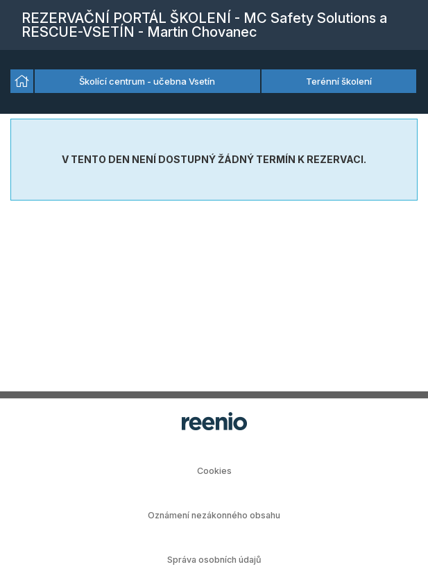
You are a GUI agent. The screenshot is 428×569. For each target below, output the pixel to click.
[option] (21, 81)
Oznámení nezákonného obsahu (214, 515)
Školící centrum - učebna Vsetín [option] (147, 81)
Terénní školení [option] (339, 81)
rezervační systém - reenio (214, 421)
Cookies (214, 471)
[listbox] (214, 81)
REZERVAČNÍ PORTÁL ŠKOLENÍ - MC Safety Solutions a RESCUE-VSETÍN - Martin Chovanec (204, 25)
